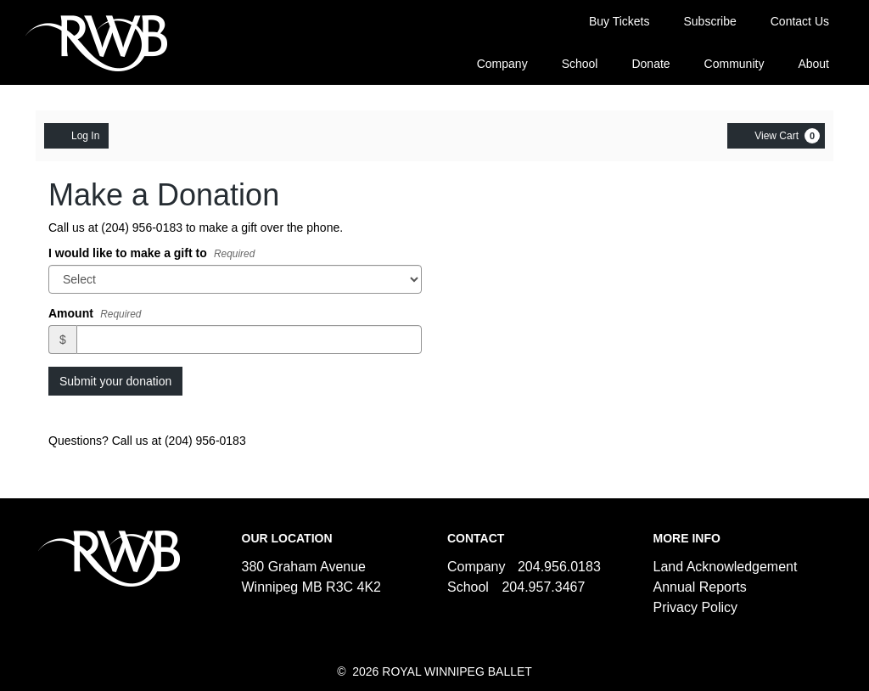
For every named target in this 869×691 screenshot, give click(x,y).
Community (734, 63)
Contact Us (800, 21)
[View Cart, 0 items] (776, 136)
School (580, 63)
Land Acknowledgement (725, 566)
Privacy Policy (695, 607)
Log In (76, 135)
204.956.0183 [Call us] (559, 566)
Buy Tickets (619, 21)
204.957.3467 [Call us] (543, 587)
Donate (650, 63)
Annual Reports (700, 587)
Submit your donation (115, 381)
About (813, 63)
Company (502, 63)
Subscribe (709, 21)
